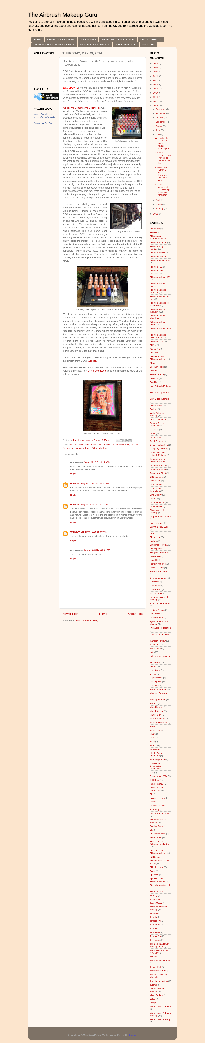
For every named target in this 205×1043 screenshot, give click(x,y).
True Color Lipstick (159, 981)
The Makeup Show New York (159, 951)
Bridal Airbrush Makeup (157, 414)
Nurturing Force (157, 759)
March (159, 204)
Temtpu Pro (155, 936)
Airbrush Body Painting (156, 247)
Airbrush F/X (156, 267)
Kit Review (155, 662)
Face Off (154, 560)
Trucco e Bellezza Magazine (158, 975)
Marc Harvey (156, 707)
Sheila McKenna (157, 834)
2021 (156, 76)
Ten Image (155, 940)
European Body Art (159, 552)
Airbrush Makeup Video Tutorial (158, 336)
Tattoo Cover (156, 903)
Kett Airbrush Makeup (160, 656)
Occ (152, 772)
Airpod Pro (155, 349)
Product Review (70, 448)
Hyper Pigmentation (159, 634)
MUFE (153, 738)
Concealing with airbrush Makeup (158, 453)
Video (152, 999)
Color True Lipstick (159, 445)
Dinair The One (157, 502)
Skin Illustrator (157, 867)
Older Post (135, 613)
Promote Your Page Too (43, 123)
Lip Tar (73, 444)
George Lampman (158, 578)
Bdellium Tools (157, 367)
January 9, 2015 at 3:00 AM (94, 532)
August (159, 126)
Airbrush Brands (157, 253)
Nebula (153, 745)
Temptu (153, 917)
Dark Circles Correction (156, 489)
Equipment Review (159, 545)
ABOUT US (148, 44)
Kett (152, 652)
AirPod (153, 345)
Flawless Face (157, 567)
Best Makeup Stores (159, 392)
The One (154, 956)
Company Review (158, 449)
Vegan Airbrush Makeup (157, 989)
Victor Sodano (156, 995)
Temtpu (153, 928)
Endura (153, 541)
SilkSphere (155, 857)
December (161, 109)
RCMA (153, 802)
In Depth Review (158, 641)
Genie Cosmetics (96, 370)
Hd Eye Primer (157, 610)
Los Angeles (156, 681)
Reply (73, 474)
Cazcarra (154, 429)
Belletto (153, 370)
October (160, 117)
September (161, 122)
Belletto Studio (157, 374)
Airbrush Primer (157, 341)
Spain (152, 871)
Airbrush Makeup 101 (160, 277)
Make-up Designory (159, 693)
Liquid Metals (156, 678)
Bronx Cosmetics (158, 419)
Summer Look (156, 891)
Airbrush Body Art (158, 242)
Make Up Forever (158, 689)
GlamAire (154, 582)
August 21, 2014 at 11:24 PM (95, 483)
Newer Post (70, 613)
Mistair (153, 726)
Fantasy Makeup (158, 564)
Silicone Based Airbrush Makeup (158, 851)
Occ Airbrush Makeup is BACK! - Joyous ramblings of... (163, 143)
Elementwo (155, 537)
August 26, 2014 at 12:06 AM (95, 504)
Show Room (156, 837)
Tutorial (153, 985)
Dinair (152, 498)
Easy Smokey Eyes (159, 527)
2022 (156, 72)
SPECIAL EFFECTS (151, 39)
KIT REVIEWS (88, 39)
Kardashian (155, 648)
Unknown (75, 483)
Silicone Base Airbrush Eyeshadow (160, 842)
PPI (151, 794)
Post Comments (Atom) (87, 620)
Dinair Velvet (156, 506)
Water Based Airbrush (160, 1006)
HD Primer (155, 614)
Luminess (154, 685)
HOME (37, 39)
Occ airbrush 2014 (120, 444)
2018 (156, 89)
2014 (156, 105)
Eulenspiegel (156, 548)
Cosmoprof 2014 (158, 469)
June (158, 130)
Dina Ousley (156, 495)
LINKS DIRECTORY (126, 44)
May (158, 134)
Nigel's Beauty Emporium (157, 754)
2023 (156, 67)
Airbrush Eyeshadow (160, 260)
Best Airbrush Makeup (160, 386)
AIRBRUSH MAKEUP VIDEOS (117, 39)
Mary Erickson (157, 711)
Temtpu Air (155, 932)
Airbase (153, 232)
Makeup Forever (157, 699)
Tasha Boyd (155, 899)
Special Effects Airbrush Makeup (158, 879)
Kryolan (153, 666)
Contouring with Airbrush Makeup (158, 460)
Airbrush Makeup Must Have (158, 316)
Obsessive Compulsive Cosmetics (94, 444)
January (160, 208)
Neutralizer (155, 749)
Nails (152, 741)
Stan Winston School (160, 885)
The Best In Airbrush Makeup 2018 (159, 945)
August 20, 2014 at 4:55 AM (97, 462)
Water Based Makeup (160, 1019)
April (158, 200)
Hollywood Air (156, 617)
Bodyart (153, 409)
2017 (156, 93)
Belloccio (154, 378)
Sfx (151, 830)
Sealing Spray (156, 826)
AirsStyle (154, 353)
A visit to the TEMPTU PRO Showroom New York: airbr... (161, 173)
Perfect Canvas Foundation (157, 788)
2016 (156, 97)
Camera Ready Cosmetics (157, 424)
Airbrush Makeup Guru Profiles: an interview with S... (163, 158)
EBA (152, 533)
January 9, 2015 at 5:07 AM (97, 550)
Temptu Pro (155, 921)
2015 (156, 101)
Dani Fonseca (156, 484)
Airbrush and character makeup (158, 237)
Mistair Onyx (156, 730)
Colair (152, 433)
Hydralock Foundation (160, 628)
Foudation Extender (159, 571)
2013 (156, 214)
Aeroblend (155, 228)
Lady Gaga (155, 670)
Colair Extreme (157, 441)
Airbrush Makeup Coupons (158, 291)
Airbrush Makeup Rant (160, 328)
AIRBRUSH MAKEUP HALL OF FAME (54, 44)
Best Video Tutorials (159, 399)
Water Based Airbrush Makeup (93, 448)
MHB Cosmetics (157, 719)
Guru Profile (155, 589)
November (161, 113)
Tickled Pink (155, 967)
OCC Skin (135, 444)
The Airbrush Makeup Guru (62, 15)
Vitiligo (153, 1003)
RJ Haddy (154, 809)
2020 (156, 80)
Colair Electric (156, 437)
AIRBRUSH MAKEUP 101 (61, 39)
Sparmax (154, 875)
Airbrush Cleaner (158, 256)
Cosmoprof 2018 (158, 473)
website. (92, 361)
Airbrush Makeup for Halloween (159, 304)
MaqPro (153, 703)
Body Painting (156, 405)
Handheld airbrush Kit (160, 603)
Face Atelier (155, 556)
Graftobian (155, 585)
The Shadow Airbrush (160, 960)
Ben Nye (154, 382)
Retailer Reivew (157, 805)
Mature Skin (155, 715)
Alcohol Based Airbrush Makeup (158, 357)
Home (103, 613)
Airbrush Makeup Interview (158, 310)
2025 (156, 63)
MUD (152, 734)
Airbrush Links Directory (157, 271)
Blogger (133, 1035)
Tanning (153, 895)
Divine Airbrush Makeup (157, 511)
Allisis (152, 363)
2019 (156, 84)
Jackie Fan (155, 644)
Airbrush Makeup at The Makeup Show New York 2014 (162, 189)
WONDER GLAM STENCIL (95, 44)
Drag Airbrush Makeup (160, 516)
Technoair (154, 913)
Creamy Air (155, 481)
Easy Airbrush (156, 523)
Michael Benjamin (158, 722)
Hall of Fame (156, 593)
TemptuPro (155, 924)
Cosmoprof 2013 (158, 465)
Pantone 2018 (156, 784)
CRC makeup (156, 477)
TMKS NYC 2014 (158, 971)
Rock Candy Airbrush (160, 813)
